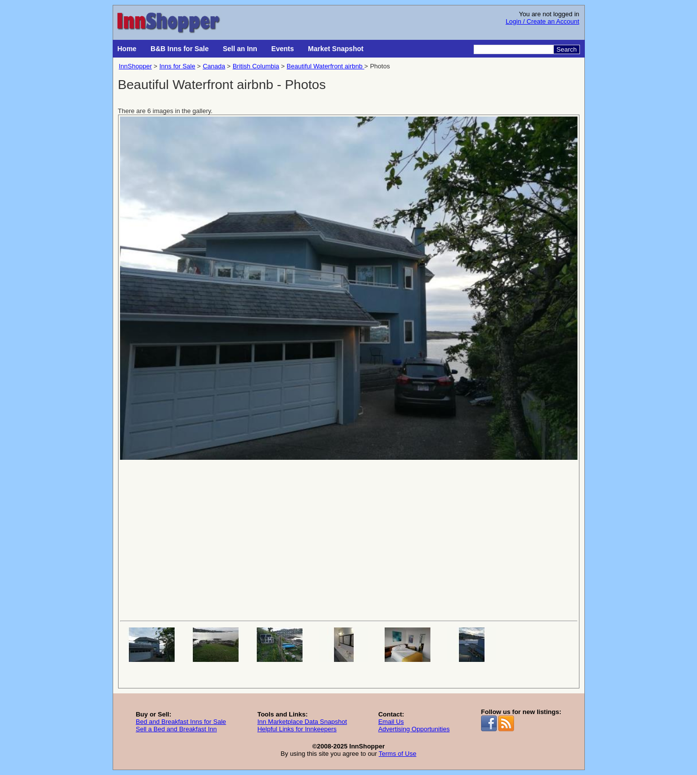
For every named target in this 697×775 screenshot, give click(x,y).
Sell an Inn (240, 49)
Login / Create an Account (542, 21)
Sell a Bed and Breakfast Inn (176, 729)
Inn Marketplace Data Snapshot (302, 721)
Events (283, 49)
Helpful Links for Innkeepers (296, 729)
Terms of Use (398, 753)
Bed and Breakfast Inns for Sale (181, 721)
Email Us (391, 721)
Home (127, 49)
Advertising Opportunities (414, 729)
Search (566, 49)
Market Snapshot (336, 49)
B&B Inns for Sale (180, 49)
